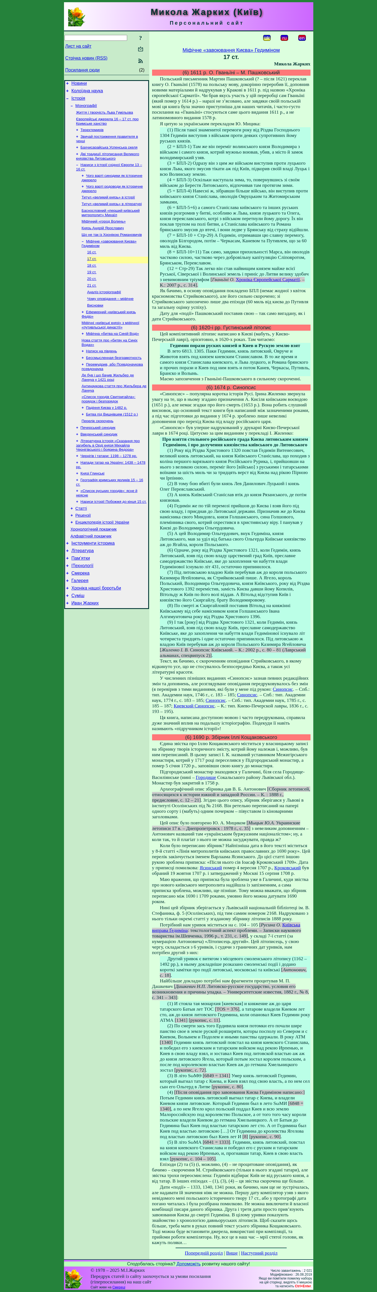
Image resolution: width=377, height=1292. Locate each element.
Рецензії (83, 546)
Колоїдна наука (87, 92)
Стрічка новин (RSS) (86, 58)
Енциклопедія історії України (102, 554)
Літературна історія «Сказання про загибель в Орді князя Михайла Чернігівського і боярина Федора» (108, 471)
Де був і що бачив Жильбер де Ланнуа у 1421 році (108, 399)
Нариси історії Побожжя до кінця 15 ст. (114, 531)
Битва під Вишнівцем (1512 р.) (112, 438)
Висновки (95, 322)
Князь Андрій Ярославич (103, 239)
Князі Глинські (93, 501)
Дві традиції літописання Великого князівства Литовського (107, 163)
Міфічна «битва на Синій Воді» (112, 352)
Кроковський (287, 867)
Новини (79, 84)
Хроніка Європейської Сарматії (268, 279)
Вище (232, 1253)
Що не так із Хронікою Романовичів (112, 246)
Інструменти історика (93, 577)
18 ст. (92, 279)
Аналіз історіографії (104, 308)
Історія (78, 100)
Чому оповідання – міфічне (110, 315)
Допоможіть (188, 1264)
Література (82, 585)
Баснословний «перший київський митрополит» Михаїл (111, 222)
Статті (81, 538)
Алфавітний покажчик (91, 569)
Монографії (86, 109)
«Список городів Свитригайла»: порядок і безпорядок (108, 421)
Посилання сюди (82, 70)
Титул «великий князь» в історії (108, 206)
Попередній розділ (204, 1253)
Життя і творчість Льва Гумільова (104, 116)
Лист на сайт (78, 46)
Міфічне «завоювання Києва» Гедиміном (231, 50)
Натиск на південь (101, 371)
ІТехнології (82, 602)
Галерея (79, 619)
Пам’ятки (80, 594)
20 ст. (92, 294)
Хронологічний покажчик (94, 562)
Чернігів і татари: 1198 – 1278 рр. (109, 482)
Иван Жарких (85, 644)
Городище (206, 777)
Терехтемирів (92, 135)
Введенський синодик (99, 460)
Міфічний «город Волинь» (104, 232)
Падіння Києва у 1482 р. (106, 431)
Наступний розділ (259, 1253)
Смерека (80, 610)
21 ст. (92, 301)
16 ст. (92, 265)
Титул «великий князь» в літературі (112, 213)
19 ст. (92, 286)
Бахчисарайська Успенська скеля (109, 153)
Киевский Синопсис (194, 706)
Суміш (77, 635)
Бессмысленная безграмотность (114, 378)
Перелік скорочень (98, 445)
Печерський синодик (98, 452)
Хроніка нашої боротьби (96, 627)
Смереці (118, 1287)
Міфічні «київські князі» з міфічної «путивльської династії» (110, 343)
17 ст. (92, 272)
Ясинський (211, 867)
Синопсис (283, 689)
